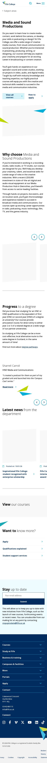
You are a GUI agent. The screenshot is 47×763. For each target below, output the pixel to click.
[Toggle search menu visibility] (30, 3)
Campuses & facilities (13, 664)
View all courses (10, 96)
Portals (5, 677)
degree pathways (30, 347)
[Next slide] (42, 237)
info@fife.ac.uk (8, 709)
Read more (8, 387)
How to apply (31, 96)
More (5, 670)
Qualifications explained (14, 548)
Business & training (11, 657)
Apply (5, 541)
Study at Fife (8, 651)
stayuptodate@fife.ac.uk (13, 623)
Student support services (15, 555)
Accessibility (32, 757)
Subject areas (10, 11)
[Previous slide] (34, 237)
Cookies (11, 757)
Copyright (21, 757)
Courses (6, 645)
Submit (23, 602)
